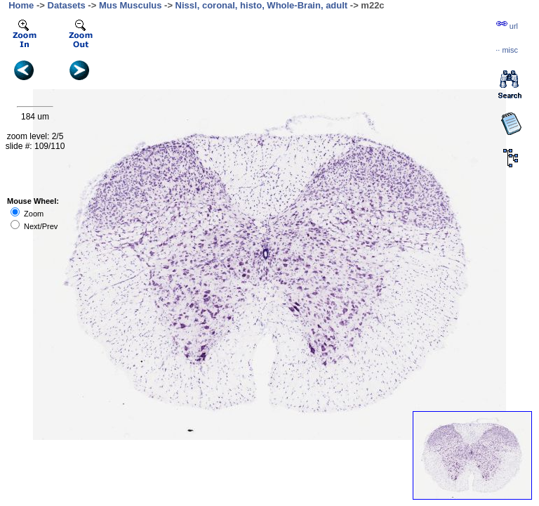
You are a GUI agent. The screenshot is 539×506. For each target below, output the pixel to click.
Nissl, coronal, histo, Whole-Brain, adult (261, 5)
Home (21, 5)
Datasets (67, 5)
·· (506, 50)
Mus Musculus (130, 5)
